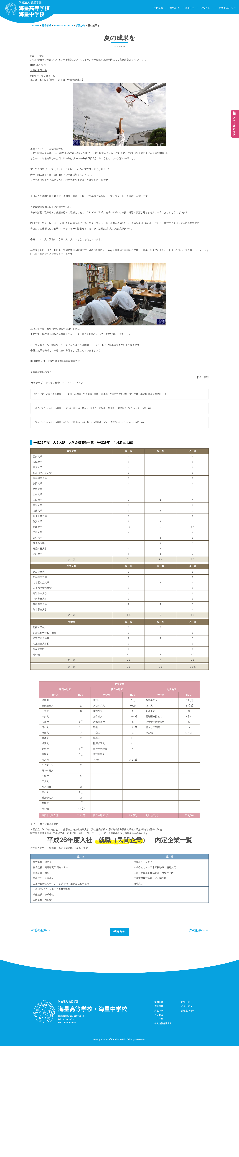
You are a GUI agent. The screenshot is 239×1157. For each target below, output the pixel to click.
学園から (119, 1041)
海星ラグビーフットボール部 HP (134, 461)
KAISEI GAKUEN (119, 1150)
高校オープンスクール (45, 80)
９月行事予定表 (39, 74)
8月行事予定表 (39, 68)
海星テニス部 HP (166, 431)
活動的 (64, 220)
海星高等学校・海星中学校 (92, 1118)
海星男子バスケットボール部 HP (143, 446)
